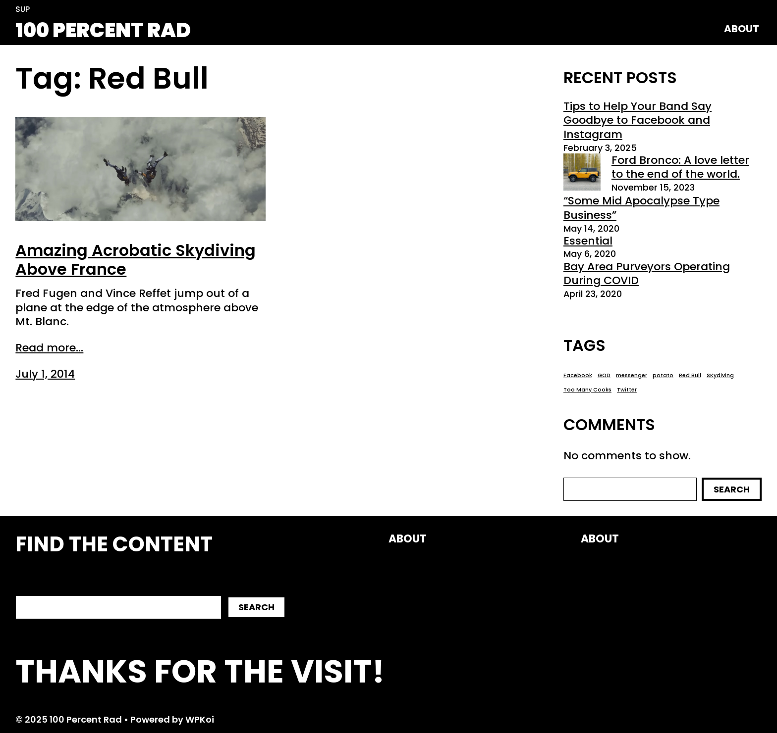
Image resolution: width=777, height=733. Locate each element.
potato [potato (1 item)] (663, 375)
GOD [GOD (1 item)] (604, 375)
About (741, 28)
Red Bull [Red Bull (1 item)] (690, 375)
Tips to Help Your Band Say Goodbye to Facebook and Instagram (637, 120)
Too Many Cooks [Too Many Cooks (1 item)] (587, 390)
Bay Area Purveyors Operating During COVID (646, 274)
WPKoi (199, 719)
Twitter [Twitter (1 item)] (627, 390)
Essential (587, 240)
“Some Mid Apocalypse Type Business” (641, 208)
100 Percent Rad (103, 30)
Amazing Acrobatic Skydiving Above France (135, 260)
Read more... (49, 348)
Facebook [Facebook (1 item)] (577, 375)
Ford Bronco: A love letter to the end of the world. (680, 167)
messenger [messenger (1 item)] (631, 375)
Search (732, 489)
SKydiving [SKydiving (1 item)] (720, 375)
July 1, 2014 (45, 374)
